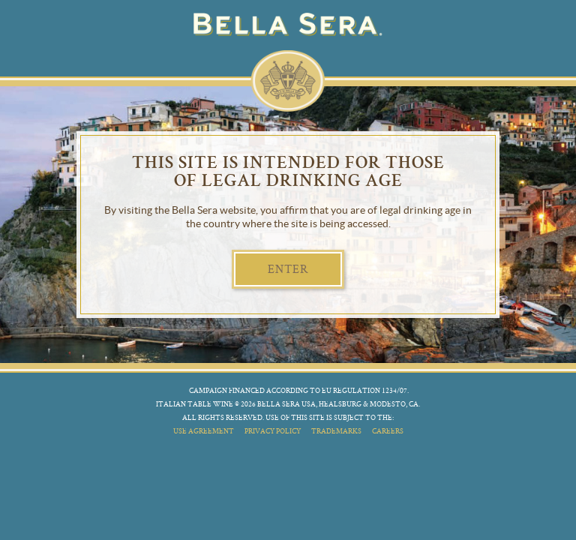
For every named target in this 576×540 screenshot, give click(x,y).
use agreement (203, 431)
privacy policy (272, 431)
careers (388, 431)
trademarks (336, 431)
